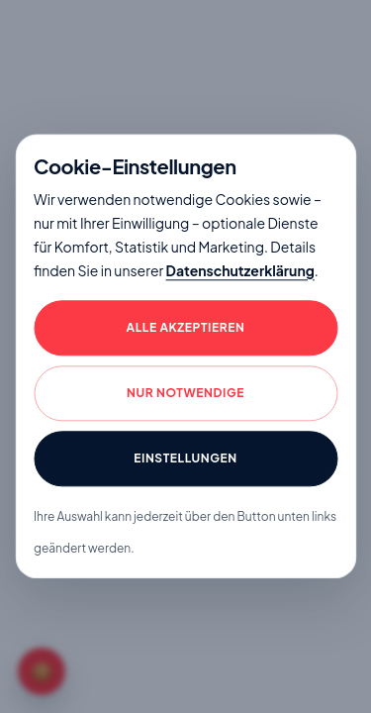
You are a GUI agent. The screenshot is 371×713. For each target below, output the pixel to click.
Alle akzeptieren (186, 328)
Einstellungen (185, 459)
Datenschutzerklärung (240, 270)
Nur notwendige (185, 393)
